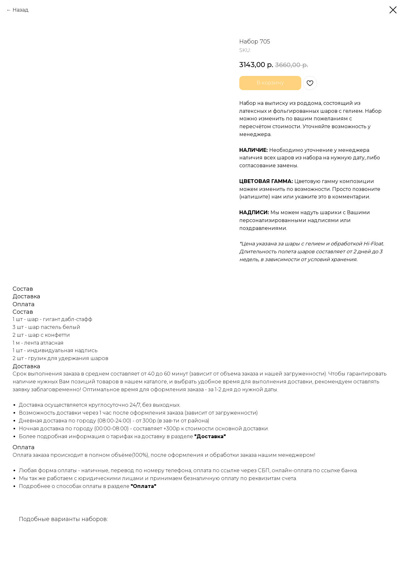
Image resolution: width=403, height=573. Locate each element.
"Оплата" (143, 486)
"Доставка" (210, 436)
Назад (21, 10)
